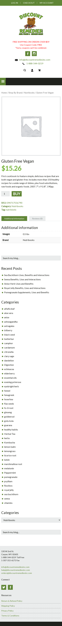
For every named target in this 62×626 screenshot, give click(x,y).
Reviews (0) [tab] (37, 218)
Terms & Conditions (10, 615)
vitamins (8, 502)
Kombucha (9, 442)
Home (4, 92)
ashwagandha (11, 321)
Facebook (27, 53)
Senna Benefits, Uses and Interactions (22, 279)
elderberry (9, 373)
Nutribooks (29, 92)
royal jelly (9, 490)
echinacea (9, 369)
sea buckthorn (11, 494)
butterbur (9, 339)
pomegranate (10, 477)
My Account (47, 3)
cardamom (9, 347)
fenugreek (9, 395)
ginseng (8, 412)
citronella (8, 351)
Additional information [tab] (14, 218)
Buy (16, 194)
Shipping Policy (8, 606)
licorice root (10, 455)
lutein (7, 459)
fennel (7, 390)
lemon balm (10, 446)
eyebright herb (11, 386)
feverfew (8, 399)
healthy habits (11, 429)
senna (7, 498)
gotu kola (8, 420)
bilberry (8, 330)
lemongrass (10, 451)
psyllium (8, 481)
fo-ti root (8, 408)
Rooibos (8, 485)
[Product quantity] (5, 193)
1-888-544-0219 (32, 63)
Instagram (34, 53)
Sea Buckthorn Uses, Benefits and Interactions (26, 275)
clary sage (9, 356)
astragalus (9, 326)
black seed (9, 334)
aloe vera (8, 313)
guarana (8, 425)
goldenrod (9, 416)
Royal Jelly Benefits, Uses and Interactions (24, 288)
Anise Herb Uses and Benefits (18, 283)
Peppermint (10, 472)
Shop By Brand (15, 92)
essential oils (10, 377)
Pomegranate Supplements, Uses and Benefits (26, 292)
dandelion (9, 360)
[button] (3, 81)
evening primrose (12, 382)
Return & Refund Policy (11, 601)
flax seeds (9, 403)
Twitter (3, 587)
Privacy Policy (7, 610)
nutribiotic (11, 209)
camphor (8, 343)
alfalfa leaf (9, 308)
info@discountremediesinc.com (32, 59)
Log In (14, 3)
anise (6, 317)
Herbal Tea (9, 433)
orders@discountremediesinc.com (16, 573)
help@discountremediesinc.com (15, 570)
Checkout (29, 3)
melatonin (9, 468)
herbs (7, 438)
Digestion (9, 364)
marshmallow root (13, 464)
